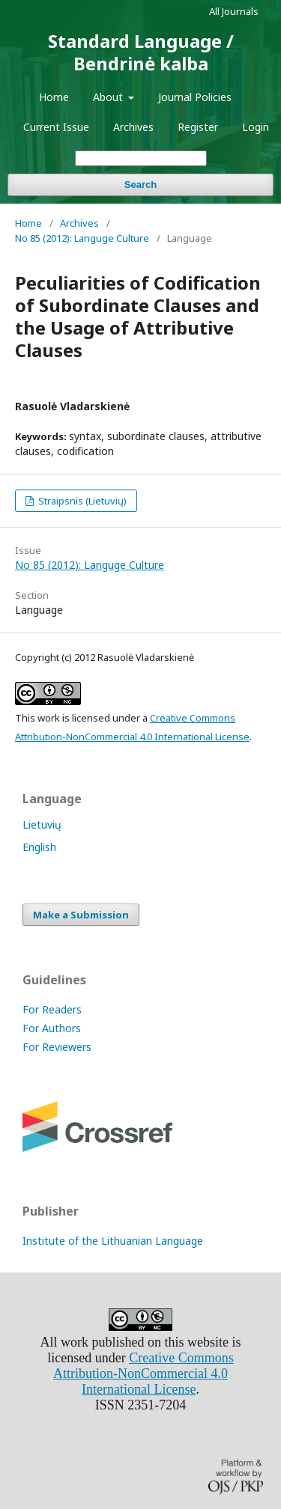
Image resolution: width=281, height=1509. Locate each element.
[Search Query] (141, 158)
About (109, 97)
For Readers (52, 1009)
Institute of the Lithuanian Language (112, 1241)
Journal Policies (195, 97)
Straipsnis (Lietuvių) (81, 500)
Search (140, 184)
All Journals (234, 11)
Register (198, 127)
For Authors (51, 1028)
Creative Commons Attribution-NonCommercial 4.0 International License (143, 1373)
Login (255, 127)
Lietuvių (41, 824)
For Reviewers (56, 1047)
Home (54, 97)
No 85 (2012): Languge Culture (82, 238)
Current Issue (56, 127)
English (39, 847)
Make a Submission (81, 914)
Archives (133, 127)
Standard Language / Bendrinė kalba (141, 52)
